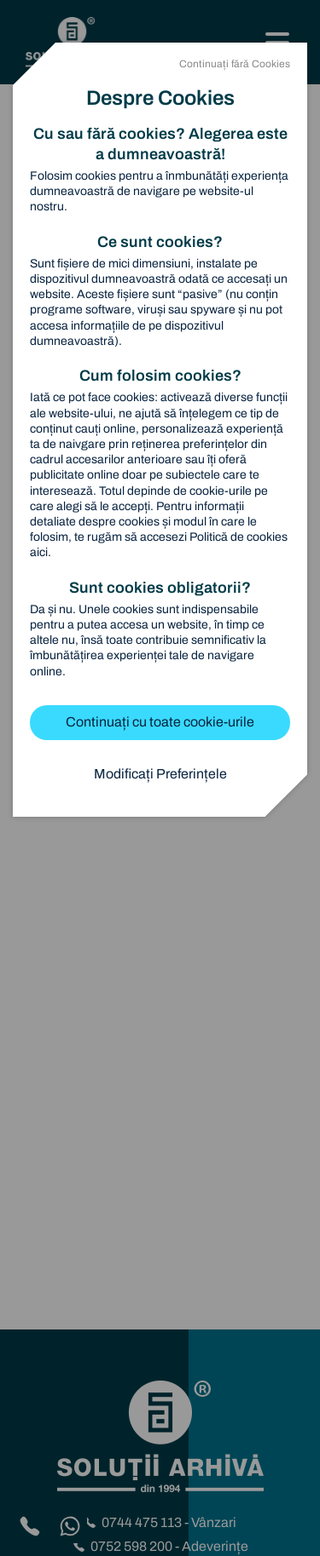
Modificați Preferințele (160, 774)
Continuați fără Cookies (234, 64)
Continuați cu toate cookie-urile (160, 722)
